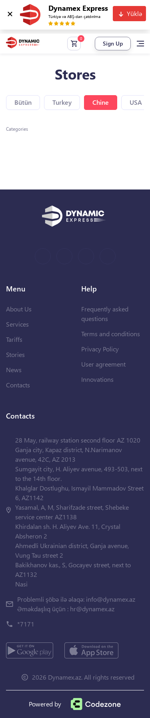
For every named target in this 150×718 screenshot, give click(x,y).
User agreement (103, 364)
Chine (100, 102)
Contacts (18, 385)
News (14, 369)
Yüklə (134, 13)
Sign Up (113, 43)
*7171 (25, 624)
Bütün (23, 102)
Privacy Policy (100, 349)
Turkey (62, 102)
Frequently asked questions (104, 314)
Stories (15, 354)
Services (17, 324)
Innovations (97, 379)
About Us (19, 309)
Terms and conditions (110, 333)
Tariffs (14, 339)
